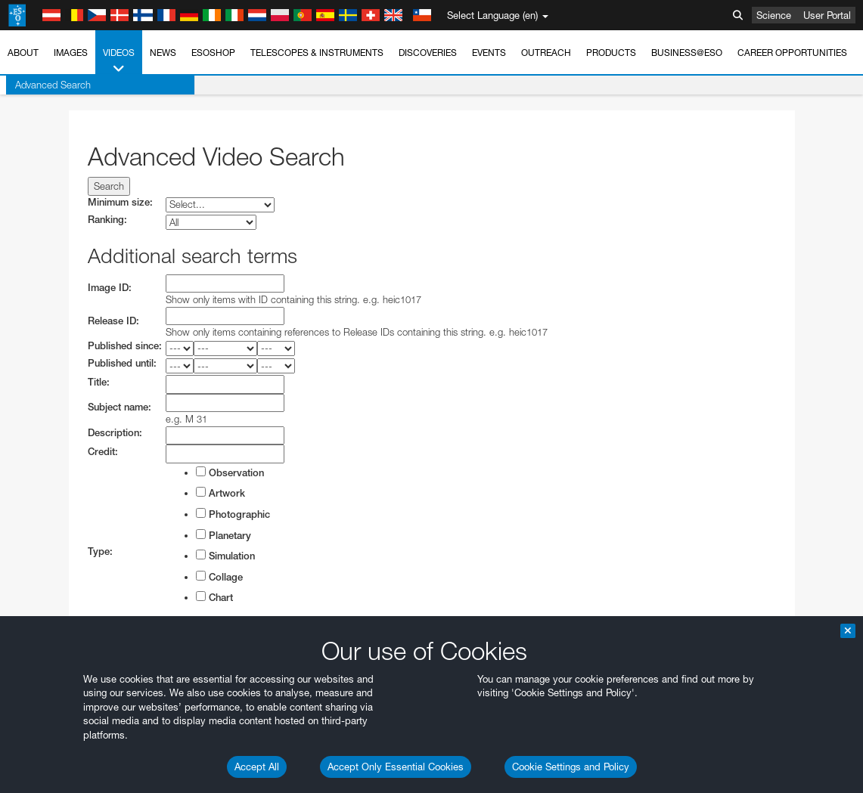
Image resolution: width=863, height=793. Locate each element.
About (23, 52)
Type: (100, 551)
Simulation (225, 556)
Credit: (103, 451)
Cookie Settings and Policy (570, 766)
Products (611, 52)
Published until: (122, 363)
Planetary (223, 535)
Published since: (125, 346)
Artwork (220, 493)
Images (71, 52)
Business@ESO (686, 52)
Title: (99, 382)
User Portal (827, 15)
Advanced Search (47, 85)
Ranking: (107, 219)
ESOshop (213, 52)
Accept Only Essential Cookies (396, 766)
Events (489, 52)
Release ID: (113, 321)
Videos (118, 61)
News (163, 52)
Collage (219, 577)
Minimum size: (120, 202)
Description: (115, 432)
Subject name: (119, 407)
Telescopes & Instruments (316, 52)
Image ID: (110, 287)
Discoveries (428, 52)
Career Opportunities (792, 52)
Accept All (256, 766)
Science (773, 15)
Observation (230, 472)
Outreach (546, 52)
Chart (214, 597)
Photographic (233, 514)
